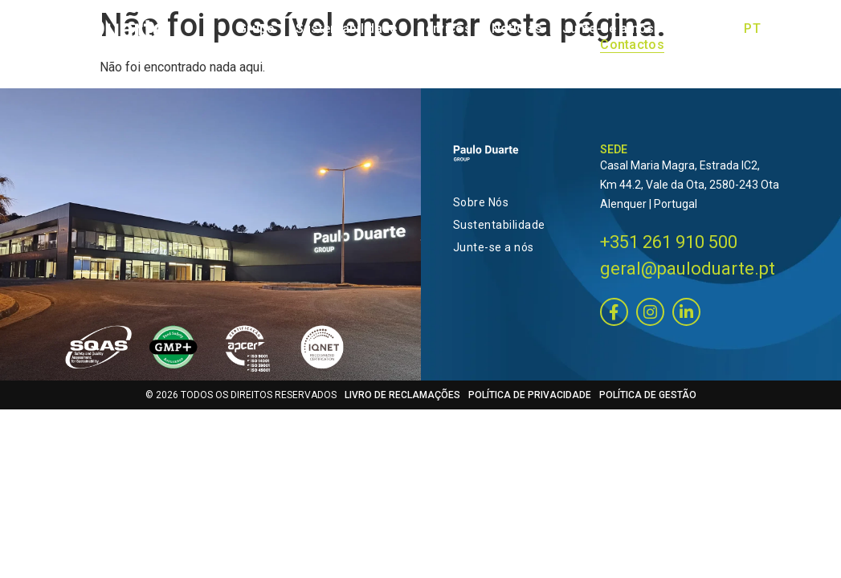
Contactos (632, 44)
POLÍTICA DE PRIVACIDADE (529, 403)
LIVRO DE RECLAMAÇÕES (402, 403)
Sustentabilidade (494, 224)
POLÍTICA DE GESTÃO (647, 403)
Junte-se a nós (493, 247)
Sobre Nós (481, 202)
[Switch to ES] (799, 45)
